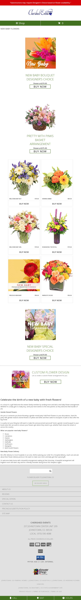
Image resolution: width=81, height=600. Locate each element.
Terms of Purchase (41, 591)
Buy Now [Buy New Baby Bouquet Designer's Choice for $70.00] (40, 86)
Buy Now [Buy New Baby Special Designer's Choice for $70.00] (40, 358)
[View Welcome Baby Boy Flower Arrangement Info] (24, 178)
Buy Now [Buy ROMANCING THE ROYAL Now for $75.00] (57, 252)
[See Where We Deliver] (40, 483)
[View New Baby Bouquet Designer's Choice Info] (40, 53)
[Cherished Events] (40, 18)
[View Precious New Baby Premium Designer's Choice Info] (24, 275)
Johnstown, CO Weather (28, 588)
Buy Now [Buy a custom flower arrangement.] (50, 382)
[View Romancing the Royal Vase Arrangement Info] (57, 227)
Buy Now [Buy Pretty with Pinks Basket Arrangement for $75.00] (40, 151)
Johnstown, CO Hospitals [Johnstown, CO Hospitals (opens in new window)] (40, 580)
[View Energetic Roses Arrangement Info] (57, 275)
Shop (20, 23)
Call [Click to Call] (13, 598)
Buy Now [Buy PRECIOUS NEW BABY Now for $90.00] (24, 300)
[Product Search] (41, 471)
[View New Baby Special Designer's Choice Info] (40, 325)
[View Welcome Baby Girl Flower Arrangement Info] (24, 227)
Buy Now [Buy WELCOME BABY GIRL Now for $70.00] (24, 252)
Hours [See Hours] (67, 598)
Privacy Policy (25, 591)
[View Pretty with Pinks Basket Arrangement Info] (40, 114)
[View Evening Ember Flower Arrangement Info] (57, 178)
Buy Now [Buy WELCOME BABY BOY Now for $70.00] (24, 203)
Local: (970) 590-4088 (40, 533)
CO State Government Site (52, 588)
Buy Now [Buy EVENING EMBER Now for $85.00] (57, 203)
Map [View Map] (40, 598)
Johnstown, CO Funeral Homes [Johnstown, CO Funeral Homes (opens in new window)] (14, 580)
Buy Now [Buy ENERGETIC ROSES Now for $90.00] (57, 300)
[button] (40, 558)
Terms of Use (56, 591)
